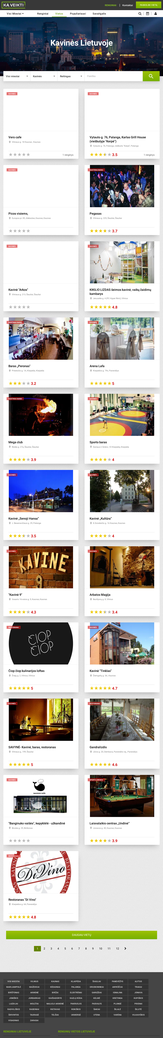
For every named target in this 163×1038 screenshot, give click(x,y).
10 (100, 948)
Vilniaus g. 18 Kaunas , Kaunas (26, 142)
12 (117, 948)
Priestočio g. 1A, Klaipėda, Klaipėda (28, 370)
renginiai (43, 13)
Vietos (59, 13)
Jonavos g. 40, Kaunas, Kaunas (107, 828)
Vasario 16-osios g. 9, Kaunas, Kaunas (29, 599)
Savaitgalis (99, 13)
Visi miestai (15, 13)
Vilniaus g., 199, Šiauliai (22, 752)
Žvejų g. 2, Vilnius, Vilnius (23, 675)
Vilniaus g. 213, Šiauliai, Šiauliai (26, 294)
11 (109, 948)
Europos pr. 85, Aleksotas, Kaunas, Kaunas (31, 218)
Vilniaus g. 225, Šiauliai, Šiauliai (107, 218)
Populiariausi (78, 13)
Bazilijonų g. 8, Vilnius (103, 599)
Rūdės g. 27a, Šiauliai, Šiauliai (25, 447)
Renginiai (110, 5)
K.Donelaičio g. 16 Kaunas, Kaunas (109, 523)
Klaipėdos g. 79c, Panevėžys (106, 370)
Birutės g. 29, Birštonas (22, 828)
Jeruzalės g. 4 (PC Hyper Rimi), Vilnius (110, 298)
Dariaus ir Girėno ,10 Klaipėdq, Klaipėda (111, 447)
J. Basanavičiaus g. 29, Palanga (26, 523)
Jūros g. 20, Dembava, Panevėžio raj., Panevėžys (115, 752)
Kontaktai (127, 5)
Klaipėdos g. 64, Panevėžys (24, 904)
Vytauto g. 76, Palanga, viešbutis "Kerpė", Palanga (116, 146)
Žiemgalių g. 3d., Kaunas (104, 675)
